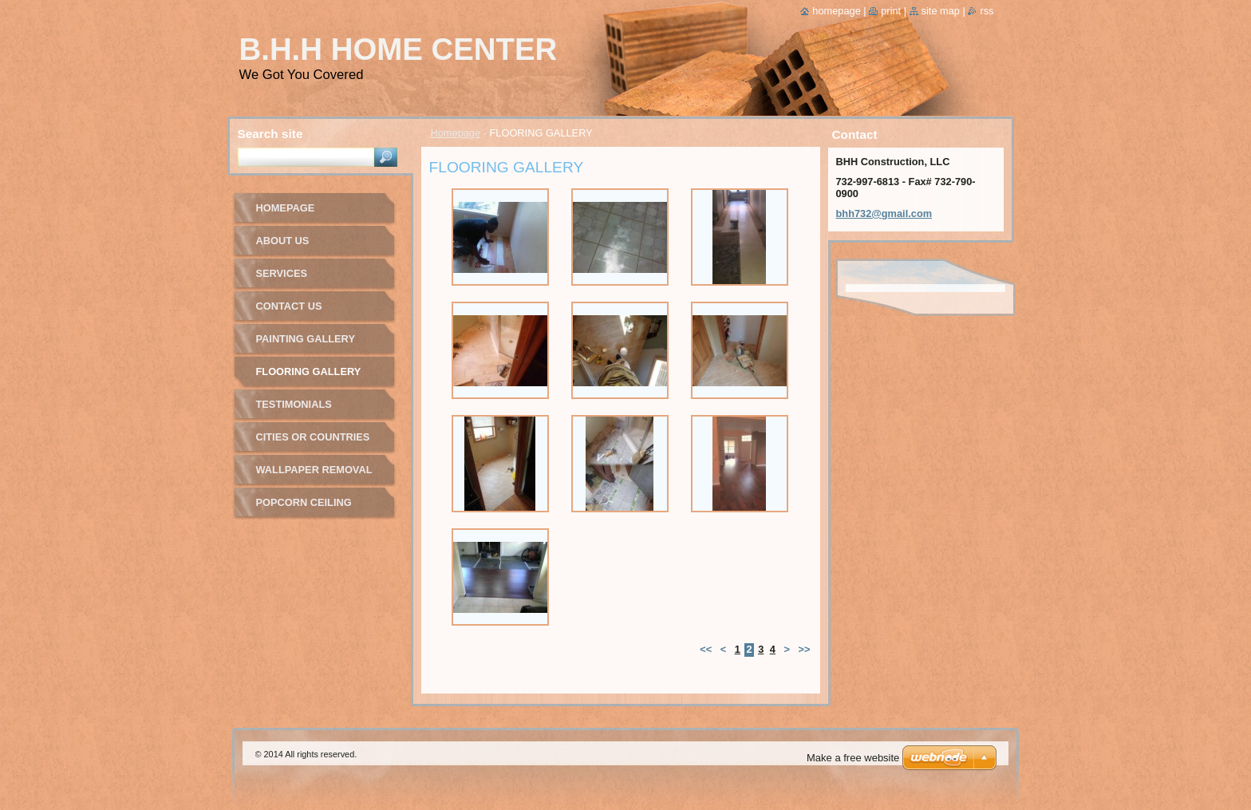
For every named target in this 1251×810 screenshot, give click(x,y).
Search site (270, 133)
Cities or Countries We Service (313, 442)
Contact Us (289, 306)
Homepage (456, 133)
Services (281, 273)
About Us (283, 241)
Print (891, 11)
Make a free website (853, 758)
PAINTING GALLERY (305, 339)
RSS (986, 11)
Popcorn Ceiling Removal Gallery (306, 508)
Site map (940, 11)
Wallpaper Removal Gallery (314, 475)
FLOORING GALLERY (308, 371)
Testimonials (294, 404)
